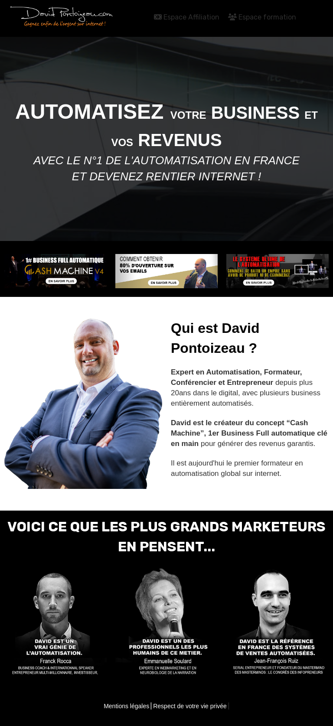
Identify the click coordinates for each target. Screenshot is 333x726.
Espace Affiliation (186, 17)
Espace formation (262, 17)
